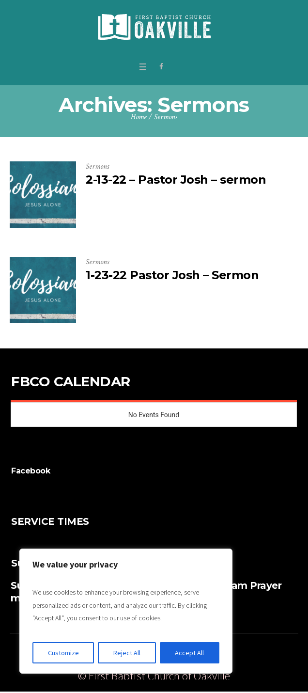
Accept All (189, 652)
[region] (125, 611)
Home (139, 117)
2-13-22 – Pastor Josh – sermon (176, 180)
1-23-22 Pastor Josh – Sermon (172, 275)
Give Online (254, 651)
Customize (63, 652)
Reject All (126, 652)
